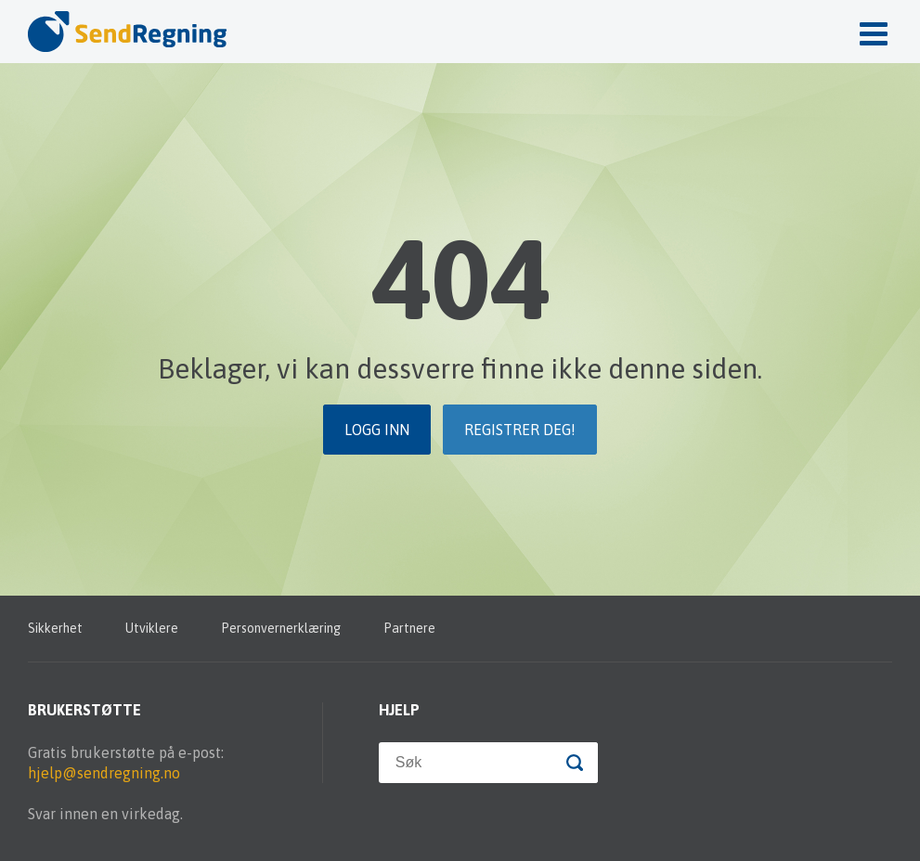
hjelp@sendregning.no (104, 773)
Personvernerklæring (281, 628)
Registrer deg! (520, 429)
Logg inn (376, 429)
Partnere (409, 628)
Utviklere (151, 628)
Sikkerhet (55, 628)
